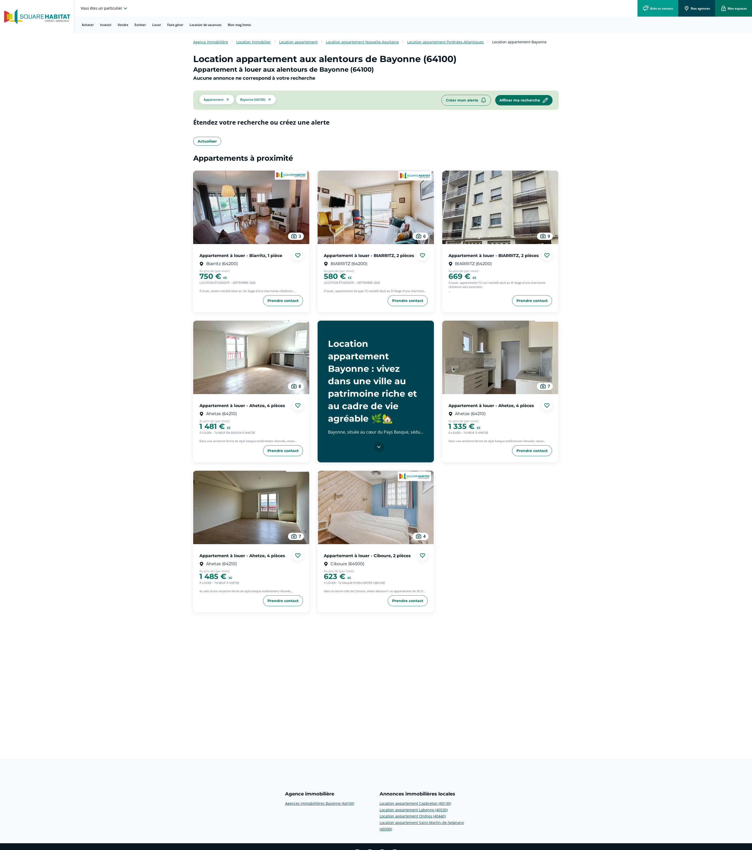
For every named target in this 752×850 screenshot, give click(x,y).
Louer (156, 25)
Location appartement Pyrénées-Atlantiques (445, 41)
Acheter (88, 25)
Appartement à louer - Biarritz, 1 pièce (240, 255)
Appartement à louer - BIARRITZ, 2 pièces (369, 255)
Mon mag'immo (239, 25)
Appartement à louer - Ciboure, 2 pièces (367, 555)
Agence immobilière (210, 41)
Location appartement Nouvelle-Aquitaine (362, 41)
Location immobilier (253, 41)
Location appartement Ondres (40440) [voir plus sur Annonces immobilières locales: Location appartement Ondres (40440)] (413, 816)
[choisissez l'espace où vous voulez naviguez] (105, 8)
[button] (216, 100)
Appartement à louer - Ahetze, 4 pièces (242, 405)
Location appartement (298, 41)
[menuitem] (88, 25)
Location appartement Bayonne (519, 41)
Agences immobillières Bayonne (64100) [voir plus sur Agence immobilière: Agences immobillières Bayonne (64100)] (319, 803)
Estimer (140, 25)
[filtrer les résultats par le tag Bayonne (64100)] (256, 100)
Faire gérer (175, 25)
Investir (105, 25)
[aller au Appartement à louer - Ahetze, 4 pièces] (251, 357)
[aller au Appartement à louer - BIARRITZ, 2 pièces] (376, 207)
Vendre (123, 25)
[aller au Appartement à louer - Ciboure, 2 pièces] (376, 507)
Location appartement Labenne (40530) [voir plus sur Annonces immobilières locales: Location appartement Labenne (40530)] (414, 809)
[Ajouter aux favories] (298, 255)
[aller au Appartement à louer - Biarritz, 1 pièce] (251, 207)
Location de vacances (205, 25)
